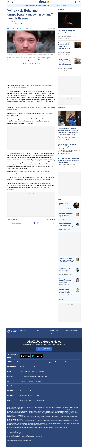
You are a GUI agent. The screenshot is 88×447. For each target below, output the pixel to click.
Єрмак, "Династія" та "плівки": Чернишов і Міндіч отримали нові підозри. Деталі (68, 146)
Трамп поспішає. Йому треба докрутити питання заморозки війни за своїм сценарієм (66, 260)
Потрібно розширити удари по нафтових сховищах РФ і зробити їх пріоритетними (66, 225)
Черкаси (41, 366)
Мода (34, 400)
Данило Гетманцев (63, 294)
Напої (26, 386)
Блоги (57, 362)
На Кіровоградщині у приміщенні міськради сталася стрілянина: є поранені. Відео (68, 160)
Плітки (25, 400)
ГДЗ (21, 376)
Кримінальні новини (16, 21)
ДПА (39, 376)
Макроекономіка (34, 390)
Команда (37, 330)
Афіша (21, 400)
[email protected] (25, 436)
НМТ (46, 376)
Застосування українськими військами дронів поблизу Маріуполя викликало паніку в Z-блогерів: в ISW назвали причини (68, 32)
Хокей (32, 371)
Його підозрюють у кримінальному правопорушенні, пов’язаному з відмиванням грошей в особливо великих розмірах (69, 136)
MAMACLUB (32, 395)
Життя (38, 362)
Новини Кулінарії (33, 386)
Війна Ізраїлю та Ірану (43, 5)
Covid (38, 395)
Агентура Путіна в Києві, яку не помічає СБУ (65, 205)
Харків (24, 366)
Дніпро (35, 366)
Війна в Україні (33, 5)
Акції (36, 381)
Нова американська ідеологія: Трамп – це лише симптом (65, 280)
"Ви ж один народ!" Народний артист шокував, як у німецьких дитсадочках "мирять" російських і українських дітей (65, 45)
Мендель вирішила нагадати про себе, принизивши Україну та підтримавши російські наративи (65, 270)
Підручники (26, 376)
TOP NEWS (61, 108)
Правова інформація (54, 330)
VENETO (53, 5)
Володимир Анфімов (63, 274)
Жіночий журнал (41, 400)
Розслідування (50, 362)
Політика (19, 362)
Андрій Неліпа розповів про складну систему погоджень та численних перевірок (65, 68)
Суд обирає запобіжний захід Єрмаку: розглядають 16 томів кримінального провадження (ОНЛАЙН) (68, 130)
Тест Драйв (22, 381)
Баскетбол (27, 371)
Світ (28, 362)
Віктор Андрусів (62, 284)
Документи (37, 333)
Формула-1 (41, 371)
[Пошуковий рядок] (79, 2)
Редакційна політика (16, 223)
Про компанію (23, 330)
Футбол (21, 371)
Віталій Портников (63, 219)
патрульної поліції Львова (23, 58)
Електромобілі (30, 381)
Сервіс (39, 381)
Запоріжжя (30, 366)
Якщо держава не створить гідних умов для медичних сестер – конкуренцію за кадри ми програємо (66, 290)
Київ (21, 366)
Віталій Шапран (62, 229)
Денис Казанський (63, 208)
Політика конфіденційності (71, 330)
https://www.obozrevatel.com (57, 407)
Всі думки (61, 299)
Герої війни (25, 5)
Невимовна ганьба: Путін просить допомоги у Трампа (66, 215)
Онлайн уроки (33, 376)
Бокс (36, 371)
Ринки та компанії (24, 390)
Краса (30, 400)
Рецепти (22, 386)
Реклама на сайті (24, 333)
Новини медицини (24, 395)
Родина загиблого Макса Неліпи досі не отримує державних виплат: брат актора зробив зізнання (64, 62)
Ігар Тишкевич (62, 264)
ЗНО (42, 376)
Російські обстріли (61, 5)
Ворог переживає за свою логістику (67, 36)
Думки (60, 199)
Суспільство (68, 362)
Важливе (61, 9)
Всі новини (78, 362)
